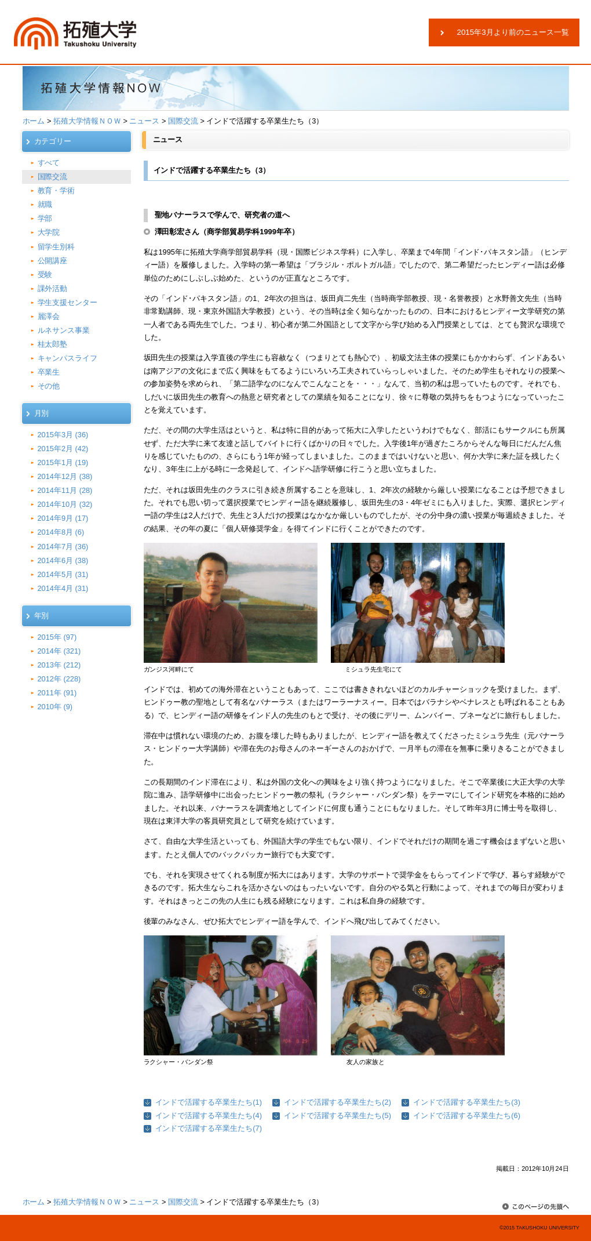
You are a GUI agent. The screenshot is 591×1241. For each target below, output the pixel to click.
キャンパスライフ (68, 358)
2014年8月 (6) (61, 532)
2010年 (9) (55, 706)
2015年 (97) (57, 637)
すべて (49, 162)
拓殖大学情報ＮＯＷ (87, 121)
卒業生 (49, 372)
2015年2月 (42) (63, 448)
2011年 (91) (57, 692)
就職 (45, 204)
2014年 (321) (59, 651)
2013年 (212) (59, 665)
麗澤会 (49, 316)
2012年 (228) (59, 678)
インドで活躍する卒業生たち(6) (466, 1115)
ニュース (144, 121)
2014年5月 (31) (63, 574)
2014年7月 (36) (63, 546)
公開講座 (53, 260)
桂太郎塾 (53, 344)
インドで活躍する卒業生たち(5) (337, 1115)
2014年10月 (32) (65, 504)
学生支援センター (68, 302)
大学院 (49, 232)
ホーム (34, 121)
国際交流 (183, 121)
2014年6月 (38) (63, 560)
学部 (45, 218)
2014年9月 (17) (63, 518)
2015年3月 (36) (63, 434)
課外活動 (53, 288)
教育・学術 (56, 190)
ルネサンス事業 (64, 330)
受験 (45, 274)
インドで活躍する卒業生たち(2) (337, 1102)
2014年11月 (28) (65, 490)
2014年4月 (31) (63, 588)
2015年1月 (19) (63, 462)
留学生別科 (56, 246)
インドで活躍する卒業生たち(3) (466, 1102)
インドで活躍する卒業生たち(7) (208, 1128)
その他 (49, 386)
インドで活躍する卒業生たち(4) (208, 1115)
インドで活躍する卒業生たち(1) (208, 1102)
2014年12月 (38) (65, 476)
